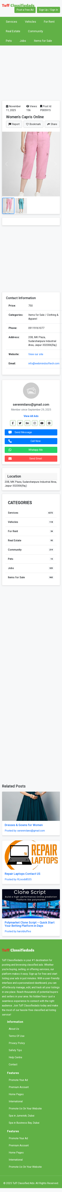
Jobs (23, 40)
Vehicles (30, 21)
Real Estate (13, 31)
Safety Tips (15, 1050)
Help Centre (15, 1057)
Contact (13, 1064)
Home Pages (16, 1094)
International (16, 1101)
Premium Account (19, 1087)
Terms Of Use (16, 1036)
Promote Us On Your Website (25, 1108)
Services (11, 21)
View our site (35, 354)
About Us (14, 1028)
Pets (9, 40)
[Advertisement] (30, 72)
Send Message (19, 432)
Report (14, 124)
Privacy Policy (17, 1043)
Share (52, 124)
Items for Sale (43, 40)
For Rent (49, 21)
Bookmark (33, 124)
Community (35, 31)
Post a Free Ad (25, 9)
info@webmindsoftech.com (43, 363)
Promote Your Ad (18, 1080)
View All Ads (31, 416)
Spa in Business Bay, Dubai (24, 1122)
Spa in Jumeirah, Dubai (21, 1115)
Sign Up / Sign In (48, 9)
